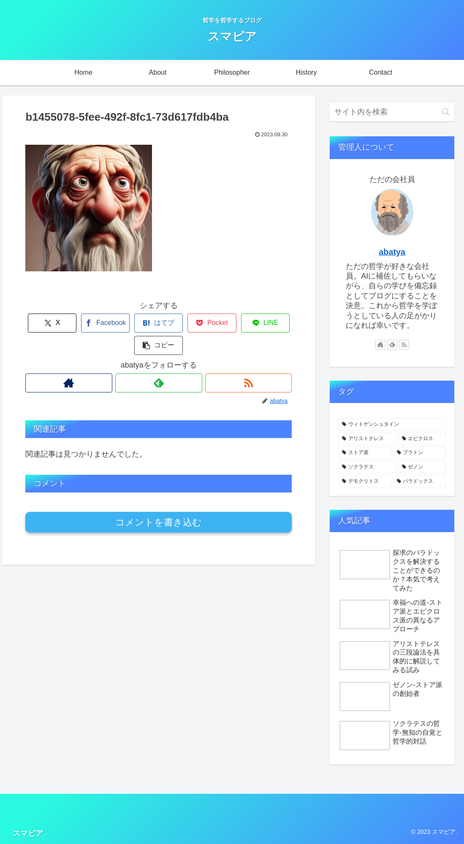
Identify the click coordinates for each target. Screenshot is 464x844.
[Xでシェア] (48, 323)
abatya (392, 252)
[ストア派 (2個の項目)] (364, 452)
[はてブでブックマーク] (136, 323)
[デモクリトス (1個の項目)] (364, 481)
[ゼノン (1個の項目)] (422, 467)
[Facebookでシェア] (92, 323)
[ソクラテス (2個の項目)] (367, 467)
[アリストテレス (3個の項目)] (367, 439)
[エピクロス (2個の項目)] (422, 439)
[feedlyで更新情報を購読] (158, 360)
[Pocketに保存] (181, 323)
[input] (392, 112)
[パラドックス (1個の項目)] (419, 481)
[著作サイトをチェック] (68, 360)
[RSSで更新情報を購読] (248, 360)
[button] (269, 323)
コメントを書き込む (158, 500)
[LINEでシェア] (225, 323)
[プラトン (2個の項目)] (419, 452)
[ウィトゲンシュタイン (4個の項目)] (392, 424)
